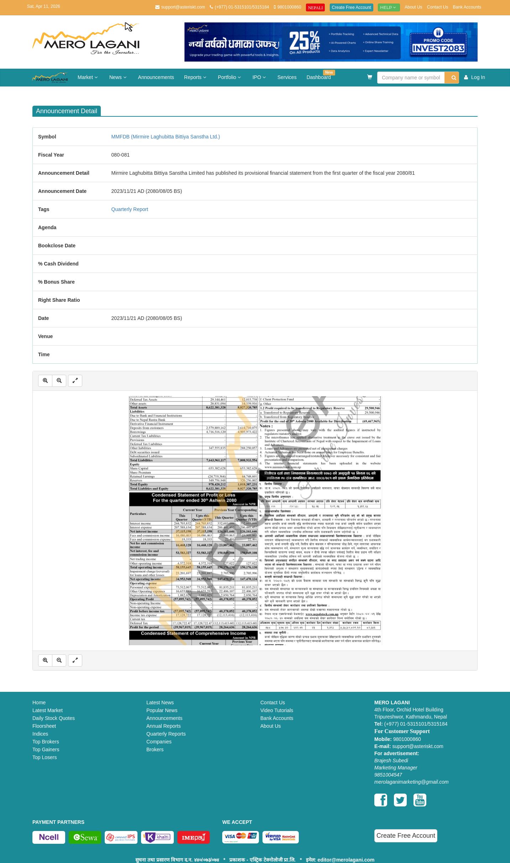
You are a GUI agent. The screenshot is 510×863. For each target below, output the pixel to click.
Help (389, 7)
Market (88, 77)
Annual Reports (163, 726)
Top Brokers (45, 741)
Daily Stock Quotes (53, 718)
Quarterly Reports (166, 734)
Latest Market (47, 710)
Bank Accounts (467, 7)
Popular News (161, 710)
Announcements (156, 77)
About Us (413, 7)
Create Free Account (351, 7)
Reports (196, 77)
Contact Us (437, 7)
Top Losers (44, 757)
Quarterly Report (129, 209)
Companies (159, 741)
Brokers (154, 749)
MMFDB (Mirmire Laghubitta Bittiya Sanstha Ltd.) (165, 137)
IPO (260, 77)
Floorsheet (44, 726)
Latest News (160, 702)
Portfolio (230, 77)
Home (39, 702)
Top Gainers (45, 749)
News (118, 77)
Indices (40, 734)
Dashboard (321, 75)
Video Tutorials (276, 710)
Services (287, 77)
